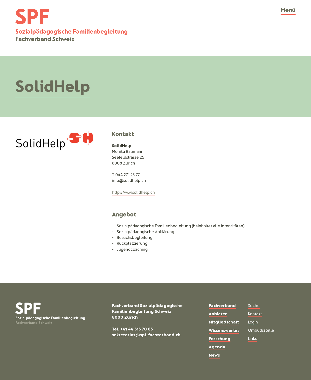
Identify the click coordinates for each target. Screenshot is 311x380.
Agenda (217, 346)
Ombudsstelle (261, 330)
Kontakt (255, 313)
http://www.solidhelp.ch (133, 192)
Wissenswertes (224, 330)
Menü (288, 9)
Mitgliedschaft (224, 321)
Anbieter (218, 313)
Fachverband (222, 305)
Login (253, 321)
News (214, 355)
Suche (254, 305)
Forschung (219, 338)
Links (252, 338)
